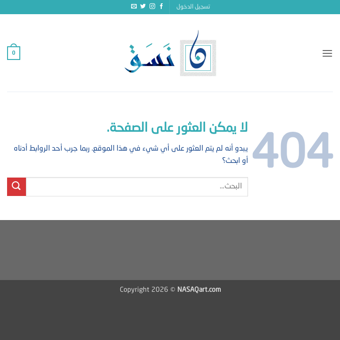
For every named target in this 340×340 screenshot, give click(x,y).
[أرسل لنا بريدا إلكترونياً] (134, 6)
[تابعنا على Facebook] (161, 6)
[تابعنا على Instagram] (152, 6)
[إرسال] (16, 187)
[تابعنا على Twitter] (143, 6)
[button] (193, 7)
